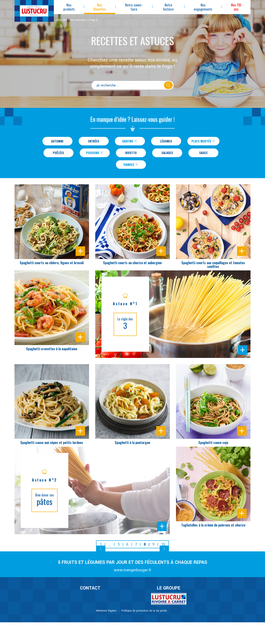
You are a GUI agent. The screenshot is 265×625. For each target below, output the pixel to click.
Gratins (127, 141)
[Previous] (100, 552)
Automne (55, 141)
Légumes (164, 141)
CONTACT (90, 591)
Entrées (91, 141)
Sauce (203, 154)
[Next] (164, 552)
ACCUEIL (62, 20)
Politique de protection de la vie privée (144, 613)
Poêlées (58, 154)
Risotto (131, 154)
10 (163, 547)
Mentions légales (106, 613)
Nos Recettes (78, 20)
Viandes (131, 166)
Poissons (94, 154)
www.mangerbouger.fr (132, 572)
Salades (167, 154)
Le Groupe (168, 591)
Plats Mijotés (203, 141)
